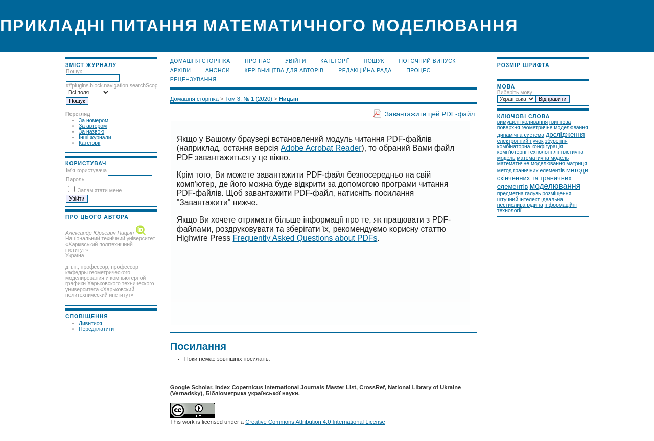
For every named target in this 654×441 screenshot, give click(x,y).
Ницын (288, 99)
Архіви (180, 70)
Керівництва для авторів (284, 70)
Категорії (89, 143)
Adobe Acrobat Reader (321, 148)
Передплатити (96, 329)
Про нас (258, 61)
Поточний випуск (427, 61)
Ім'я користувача (86, 170)
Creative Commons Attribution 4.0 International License (315, 421)
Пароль (75, 179)
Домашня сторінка (200, 61)
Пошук (374, 61)
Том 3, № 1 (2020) (248, 99)
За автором (93, 126)
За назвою (91, 132)
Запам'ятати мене (100, 190)
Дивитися (90, 323)
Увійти (295, 61)
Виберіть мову (514, 92)
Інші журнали (95, 137)
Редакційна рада (365, 70)
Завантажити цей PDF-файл (430, 114)
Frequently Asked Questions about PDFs (304, 238)
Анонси (217, 70)
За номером (93, 120)
